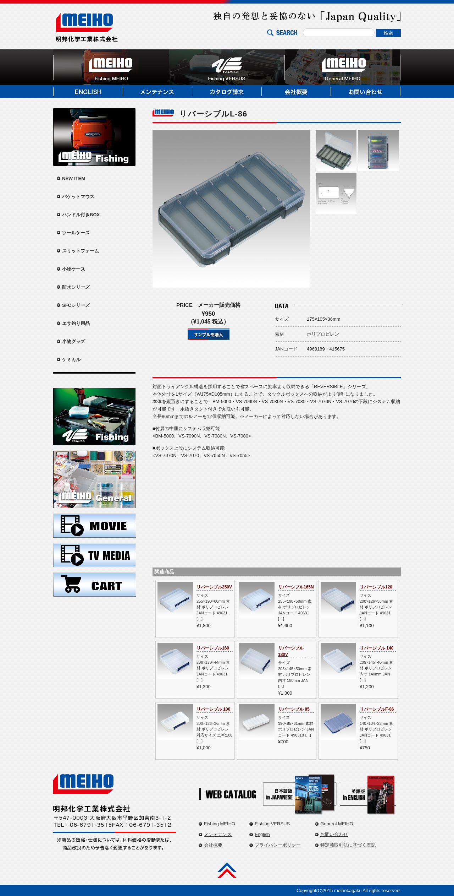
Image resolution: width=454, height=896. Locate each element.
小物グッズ (73, 341)
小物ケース (73, 269)
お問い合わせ (334, 834)
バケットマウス (78, 196)
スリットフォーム (80, 251)
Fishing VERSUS (272, 823)
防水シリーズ (76, 287)
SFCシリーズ (76, 305)
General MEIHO (336, 823)
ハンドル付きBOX (81, 214)
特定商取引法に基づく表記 (348, 845)
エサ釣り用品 (76, 323)
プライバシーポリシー (278, 845)
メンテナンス (218, 834)
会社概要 (213, 845)
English (262, 834)
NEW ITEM (73, 178)
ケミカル (71, 359)
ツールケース (76, 232)
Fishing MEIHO (219, 823)
